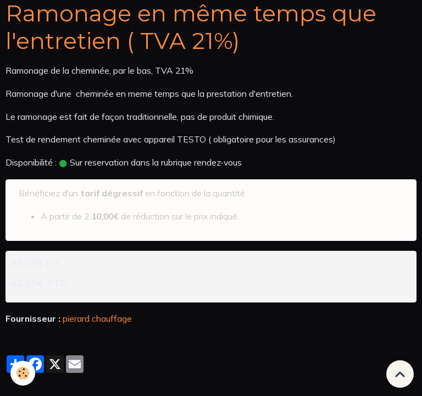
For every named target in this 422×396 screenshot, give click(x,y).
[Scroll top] (400, 374)
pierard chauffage (97, 318)
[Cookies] (23, 373)
